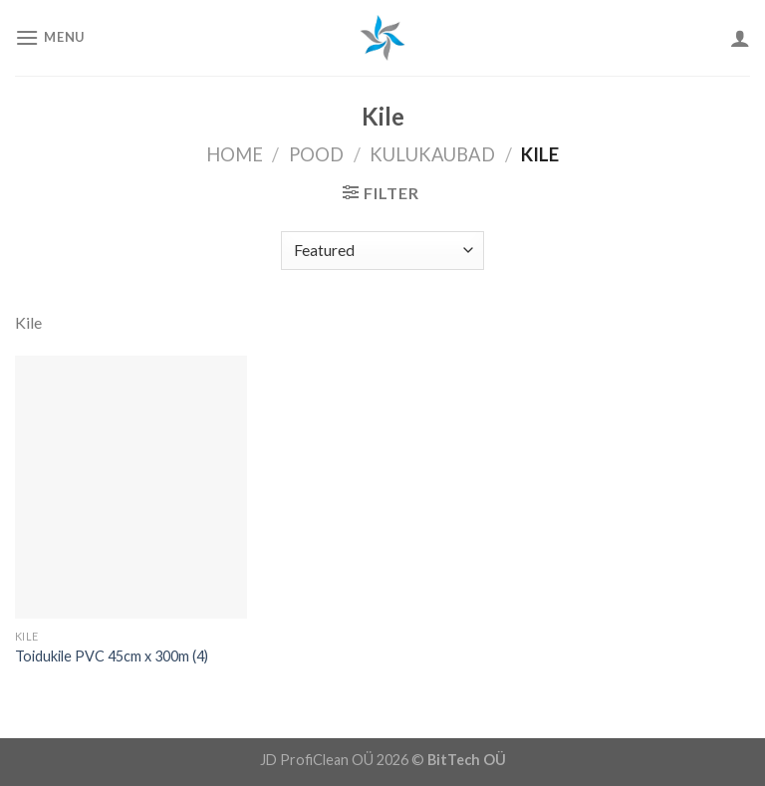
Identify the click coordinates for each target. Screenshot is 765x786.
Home (234, 154)
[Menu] (50, 37)
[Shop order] (382, 250)
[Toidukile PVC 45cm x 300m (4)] (131, 487)
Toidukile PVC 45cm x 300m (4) (111, 656)
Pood (316, 154)
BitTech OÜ (466, 759)
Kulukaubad (432, 154)
